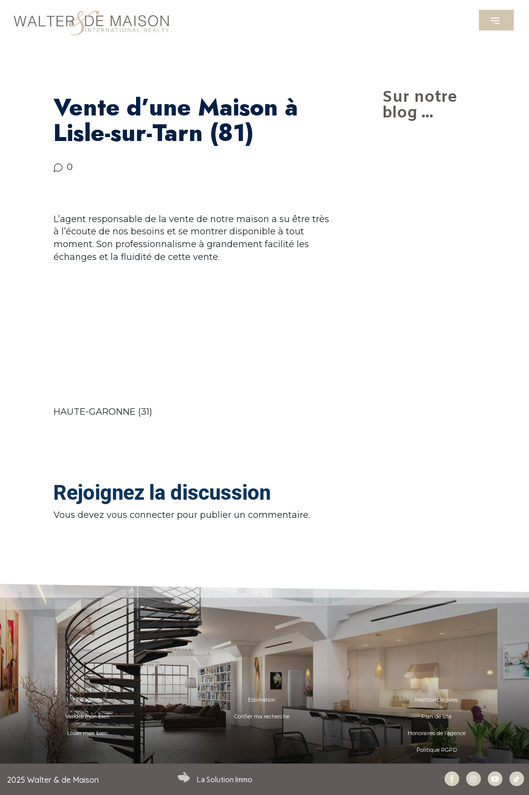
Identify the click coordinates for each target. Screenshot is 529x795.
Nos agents (87, 700)
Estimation (262, 700)
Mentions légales (436, 700)
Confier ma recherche (261, 716)
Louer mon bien (87, 733)
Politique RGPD (437, 750)
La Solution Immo (224, 779)
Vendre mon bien (87, 716)
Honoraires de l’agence (437, 733)
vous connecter (140, 515)
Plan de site (436, 716)
